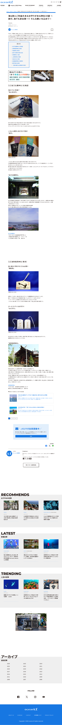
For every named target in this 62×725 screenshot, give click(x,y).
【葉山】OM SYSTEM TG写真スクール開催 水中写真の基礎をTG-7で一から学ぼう (31, 556)
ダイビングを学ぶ (58, 6)
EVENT (25, 551)
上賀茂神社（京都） (16, 57)
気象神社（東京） (16, 50)
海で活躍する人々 (49, 6)
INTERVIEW (46, 591)
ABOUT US (11, 715)
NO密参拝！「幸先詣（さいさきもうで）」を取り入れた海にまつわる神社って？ (31, 518)
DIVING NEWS (53, 512)
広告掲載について (37, 715)
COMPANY (19, 715)
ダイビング (2, 6)
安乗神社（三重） (16, 55)
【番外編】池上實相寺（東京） (19, 65)
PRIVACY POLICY (49, 715)
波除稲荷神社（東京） (17, 48)
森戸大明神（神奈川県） (17, 52)
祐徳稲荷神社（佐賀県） (17, 61)
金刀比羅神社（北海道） (17, 46)
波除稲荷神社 (11, 385)
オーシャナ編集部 (14, 29)
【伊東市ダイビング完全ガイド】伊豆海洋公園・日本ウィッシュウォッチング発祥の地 (51, 556)
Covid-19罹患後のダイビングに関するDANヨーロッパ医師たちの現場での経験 (51, 518)
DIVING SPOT (46, 551)
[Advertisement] (31, 249)
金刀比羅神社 (11, 233)
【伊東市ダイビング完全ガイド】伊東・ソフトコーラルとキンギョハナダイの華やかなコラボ (31, 597)
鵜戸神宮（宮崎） (16, 63)
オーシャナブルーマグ (15, 6)
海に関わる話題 (41, 6)
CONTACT (28, 715)
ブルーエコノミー (30, 6)
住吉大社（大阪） (16, 59)
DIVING (25, 512)
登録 (31, 436)
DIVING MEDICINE (47, 512)
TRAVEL (10, 23)
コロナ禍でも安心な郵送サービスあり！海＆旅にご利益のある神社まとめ (11, 518)
